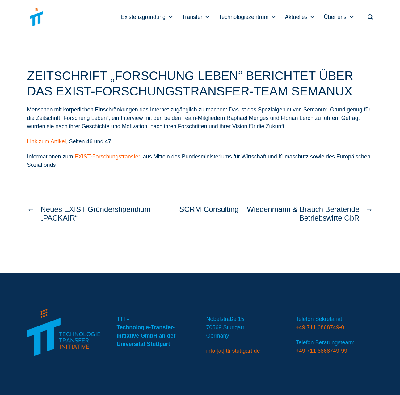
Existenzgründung (143, 17)
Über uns (335, 17)
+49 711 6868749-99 (321, 351)
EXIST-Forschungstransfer (107, 156)
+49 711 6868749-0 (320, 327)
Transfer (192, 17)
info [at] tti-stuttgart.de (233, 351)
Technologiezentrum (243, 17)
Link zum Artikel (46, 141)
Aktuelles (296, 17)
